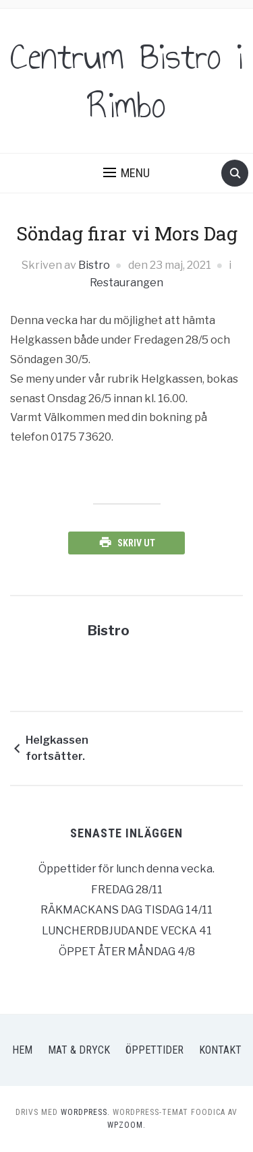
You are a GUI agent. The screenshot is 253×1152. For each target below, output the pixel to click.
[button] (126, 173)
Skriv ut (136, 543)
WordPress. (85, 1112)
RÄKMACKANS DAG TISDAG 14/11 (126, 909)
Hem (22, 1050)
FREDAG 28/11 (127, 889)
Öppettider (154, 1050)
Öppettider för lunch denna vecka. (126, 868)
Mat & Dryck (79, 1050)
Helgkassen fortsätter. (57, 748)
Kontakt (220, 1050)
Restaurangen (126, 282)
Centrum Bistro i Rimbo (126, 81)
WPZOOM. (126, 1125)
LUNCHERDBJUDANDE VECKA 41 (127, 930)
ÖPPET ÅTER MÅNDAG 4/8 (127, 951)
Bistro (94, 265)
